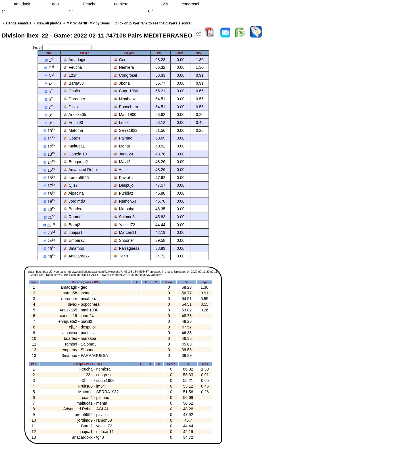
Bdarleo (73, 209)
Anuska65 (75, 114)
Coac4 (72, 138)
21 (49, 217)
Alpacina (74, 193)
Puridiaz (123, 193)
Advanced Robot (81, 169)
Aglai (121, 169)
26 (49, 256)
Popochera (126, 107)
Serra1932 (125, 130)
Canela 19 (75, 154)
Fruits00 (73, 122)
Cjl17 (71, 185)
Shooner (124, 240)
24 (49, 241)
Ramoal (73, 217)
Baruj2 (72, 224)
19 (49, 201)
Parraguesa (126, 248)
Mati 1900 (125, 114)
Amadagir (74, 59)
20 (49, 209)
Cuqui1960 (126, 91)
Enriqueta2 (76, 161)
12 (49, 146)
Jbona (122, 83)
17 (49, 186)
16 (49, 178)
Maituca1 (74, 146)
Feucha (73, 67)
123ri (71, 75)
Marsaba (124, 209)
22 (49, 225)
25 (49, 248)
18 (49, 194)
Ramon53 (125, 201)
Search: (61, 47)
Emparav (74, 240)
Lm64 (121, 122)
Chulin (72, 91)
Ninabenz (125, 99)
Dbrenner (74, 99)
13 (49, 154)
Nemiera (124, 67)
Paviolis (123, 177)
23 (49, 233)
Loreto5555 (76, 177)
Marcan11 (125, 232)
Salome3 (124, 217)
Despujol (124, 185)
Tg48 (121, 256)
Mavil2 (122, 161)
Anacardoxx (76, 256)
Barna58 (74, 83)
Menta (122, 146)
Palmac (123, 138)
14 (49, 162)
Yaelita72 (124, 224)
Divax (71, 107)
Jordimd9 (74, 201)
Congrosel (125, 75)
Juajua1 (73, 232)
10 (49, 130)
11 (49, 138)
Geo (120, 59)
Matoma (73, 130)
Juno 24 (123, 154)
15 (49, 170)
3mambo (74, 248)
